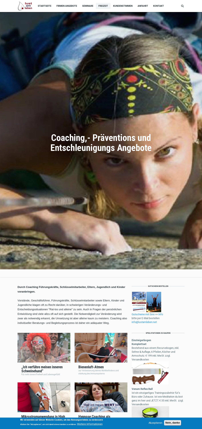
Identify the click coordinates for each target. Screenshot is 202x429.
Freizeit (103, 6)
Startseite (44, 6)
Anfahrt (143, 6)
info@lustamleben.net (144, 322)
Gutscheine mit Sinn (143, 314)
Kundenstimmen (123, 6)
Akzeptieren (155, 422)
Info (160, 314)
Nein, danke (172, 422)
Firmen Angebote (66, 6)
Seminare (87, 6)
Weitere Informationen (90, 424)
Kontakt (158, 6)
